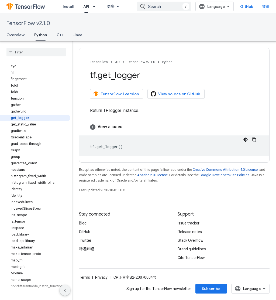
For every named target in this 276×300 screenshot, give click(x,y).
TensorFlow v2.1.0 (28, 23)
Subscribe (211, 288)
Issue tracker (188, 223)
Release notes (190, 232)
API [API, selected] (86, 6)
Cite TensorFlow (191, 257)
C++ (60, 34)
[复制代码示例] (254, 139)
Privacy (101, 277)
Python (167, 62)
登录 (266, 6)
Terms (84, 277)
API (117, 62)
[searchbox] (36, 52)
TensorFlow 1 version (116, 94)
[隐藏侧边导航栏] (65, 290)
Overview (15, 34)
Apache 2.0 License (152, 175)
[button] (174, 127)
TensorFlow (99, 62)
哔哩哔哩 (86, 249)
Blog (83, 223)
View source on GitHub (175, 94)
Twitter (85, 240)
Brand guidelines (192, 249)
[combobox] (164, 6)
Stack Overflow (190, 240)
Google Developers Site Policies (224, 175)
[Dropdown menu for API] (95, 6)
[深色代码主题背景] (245, 139)
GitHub (246, 6)
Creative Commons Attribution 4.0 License (225, 170)
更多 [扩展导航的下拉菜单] (111, 6)
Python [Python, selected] (40, 34)
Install (68, 6)
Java (78, 34)
